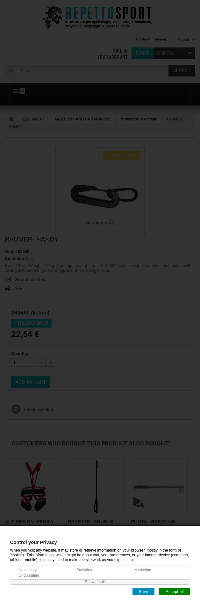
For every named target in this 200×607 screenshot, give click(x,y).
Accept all (174, 591)
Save (143, 591)
